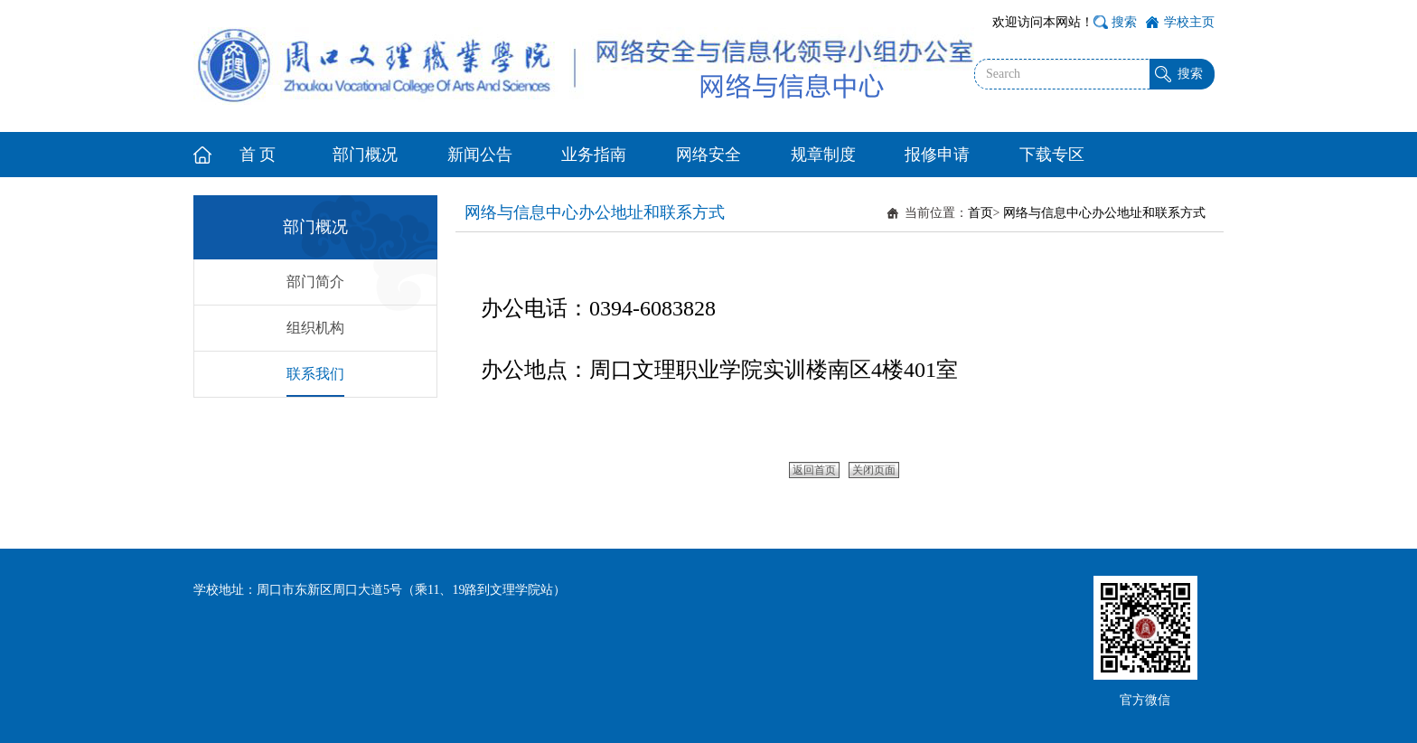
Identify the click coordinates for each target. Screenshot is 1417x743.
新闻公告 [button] (479, 155)
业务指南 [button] (593, 155)
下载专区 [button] (1051, 155)
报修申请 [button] (937, 155)
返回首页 (814, 470)
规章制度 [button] (823, 155)
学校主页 (1189, 22)
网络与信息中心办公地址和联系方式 (1104, 213)
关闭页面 (874, 470)
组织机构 (315, 327)
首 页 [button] (258, 155)
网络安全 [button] (708, 155)
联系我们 (315, 373)
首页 (980, 213)
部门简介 (315, 281)
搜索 (1124, 22)
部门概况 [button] (365, 155)
